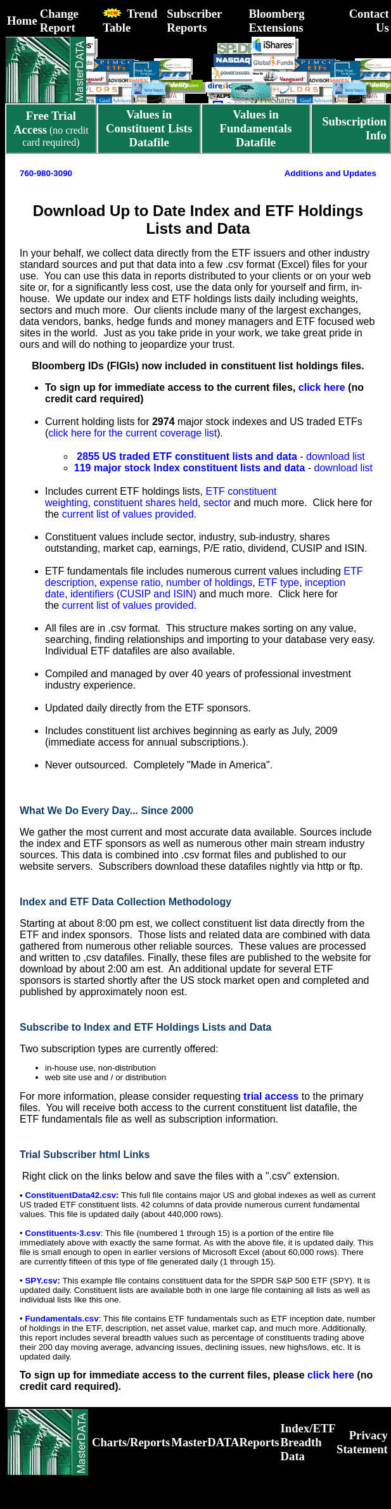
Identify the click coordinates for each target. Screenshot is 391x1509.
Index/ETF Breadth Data (308, 1442)
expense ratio (129, 582)
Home (22, 20)
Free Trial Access (44, 122)
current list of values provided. (129, 514)
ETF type (278, 582)
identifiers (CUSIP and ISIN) (133, 594)
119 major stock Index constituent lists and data (189, 467)
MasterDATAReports (225, 1442)
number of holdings (209, 582)
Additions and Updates (330, 173)
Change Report (59, 20)
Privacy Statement (362, 1442)
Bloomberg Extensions (277, 20)
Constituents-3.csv (62, 1233)
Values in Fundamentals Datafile (256, 128)
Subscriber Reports (194, 20)
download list (335, 456)
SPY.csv (41, 1280)
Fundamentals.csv (61, 1318)
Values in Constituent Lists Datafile (149, 128)
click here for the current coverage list (132, 433)
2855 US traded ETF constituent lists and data (185, 456)
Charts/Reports (131, 1442)
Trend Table (130, 20)
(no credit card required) (51, 129)
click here (321, 387)
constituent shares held (146, 502)
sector (217, 502)
